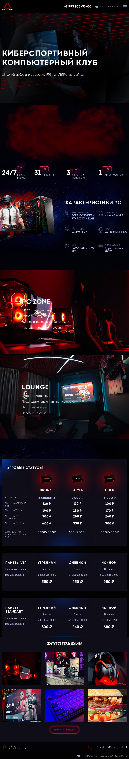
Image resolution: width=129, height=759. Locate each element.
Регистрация (114, 6)
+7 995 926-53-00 (77, 6)
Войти (102, 6)
